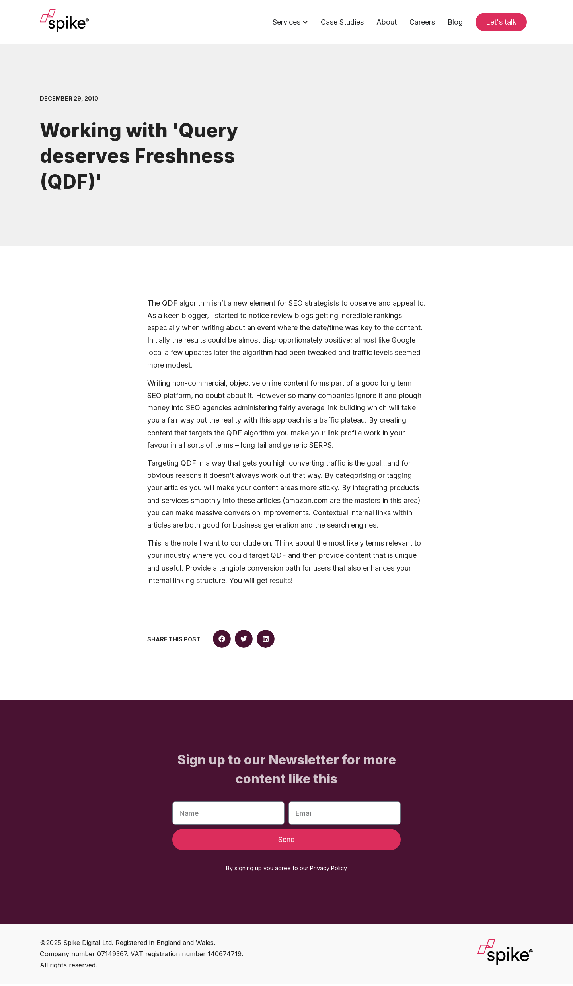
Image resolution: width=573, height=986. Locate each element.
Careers (422, 22)
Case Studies (342, 22)
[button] (222, 642)
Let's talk (501, 22)
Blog (455, 22)
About (386, 22)
